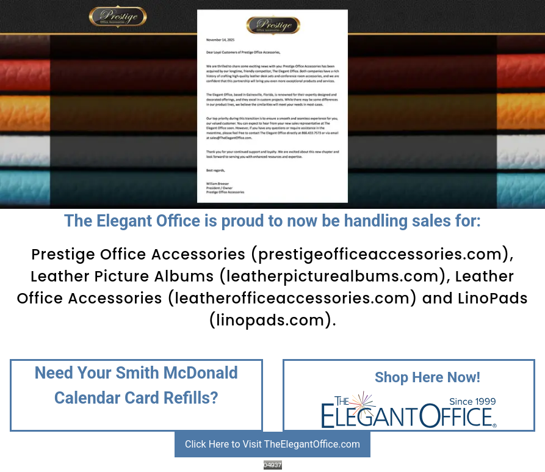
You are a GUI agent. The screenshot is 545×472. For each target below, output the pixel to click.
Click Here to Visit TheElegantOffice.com (272, 444)
